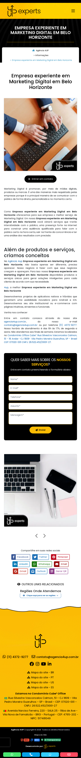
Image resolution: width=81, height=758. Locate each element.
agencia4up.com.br (15, 321)
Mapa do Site (40, 734)
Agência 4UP (40, 50)
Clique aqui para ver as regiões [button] (39, 595)
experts (50, 746)
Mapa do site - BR (40, 672)
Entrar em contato (40, 179)
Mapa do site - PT (40, 677)
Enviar (40, 430)
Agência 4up (15, 261)
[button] (36, 536)
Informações (41, 55)
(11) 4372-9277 (68, 325)
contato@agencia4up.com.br (20, 325)
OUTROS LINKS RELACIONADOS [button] (43, 584)
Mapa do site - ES (40, 687)
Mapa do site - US (40, 682)
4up (6, 287)
